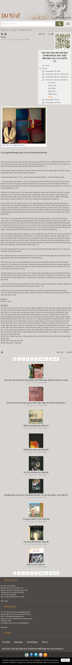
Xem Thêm (4, 601)
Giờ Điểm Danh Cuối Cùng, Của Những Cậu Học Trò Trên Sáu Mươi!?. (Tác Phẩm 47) (36, 495)
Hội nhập (68, 18)
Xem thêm (4, 627)
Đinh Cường (52, 85)
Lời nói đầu (46, 65)
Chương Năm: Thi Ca (52, 99)
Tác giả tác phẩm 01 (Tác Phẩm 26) (36, 519)
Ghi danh (59, 18)
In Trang (2, 352)
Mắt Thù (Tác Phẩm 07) (36, 565)
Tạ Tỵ (50, 97)
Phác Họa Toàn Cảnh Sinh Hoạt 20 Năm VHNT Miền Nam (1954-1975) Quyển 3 (36, 403)
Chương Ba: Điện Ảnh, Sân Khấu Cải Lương (58, 77)
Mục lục (45, 68)
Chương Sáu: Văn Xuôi (52, 102)
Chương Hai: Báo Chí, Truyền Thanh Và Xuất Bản (58, 74)
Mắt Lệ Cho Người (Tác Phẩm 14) (35, 426)
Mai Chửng (51, 88)
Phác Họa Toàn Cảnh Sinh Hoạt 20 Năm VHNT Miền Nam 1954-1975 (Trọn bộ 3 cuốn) (36, 380)
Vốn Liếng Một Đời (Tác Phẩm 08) (36, 542)
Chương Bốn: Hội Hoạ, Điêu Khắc (56, 80)
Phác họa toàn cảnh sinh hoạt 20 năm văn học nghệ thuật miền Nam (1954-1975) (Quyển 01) (55, 57)
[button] (68, 24)
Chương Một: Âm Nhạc (52, 71)
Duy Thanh (51, 82)
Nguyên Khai (52, 94)
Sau (49, 34)
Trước (43, 34)
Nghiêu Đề (51, 91)
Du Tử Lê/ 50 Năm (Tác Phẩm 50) (36, 472)
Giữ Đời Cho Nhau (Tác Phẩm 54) (35, 450)
